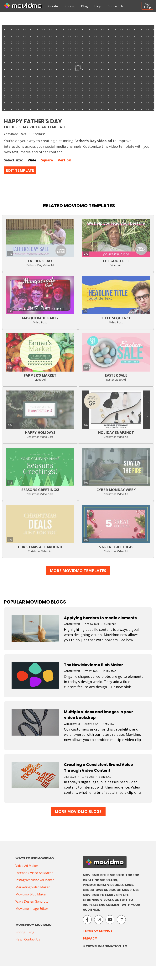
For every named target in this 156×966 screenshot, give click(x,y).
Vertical (64, 160)
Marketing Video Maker (32, 887)
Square (47, 160)
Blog (84, 6)
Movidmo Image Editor (31, 908)
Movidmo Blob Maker (31, 894)
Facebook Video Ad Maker (34, 873)
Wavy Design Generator (32, 901)
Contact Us (115, 6)
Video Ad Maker (26, 866)
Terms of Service (97, 930)
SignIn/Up (147, 5)
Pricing (70, 6)
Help (97, 6)
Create (53, 6)
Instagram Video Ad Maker (34, 880)
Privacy (90, 938)
